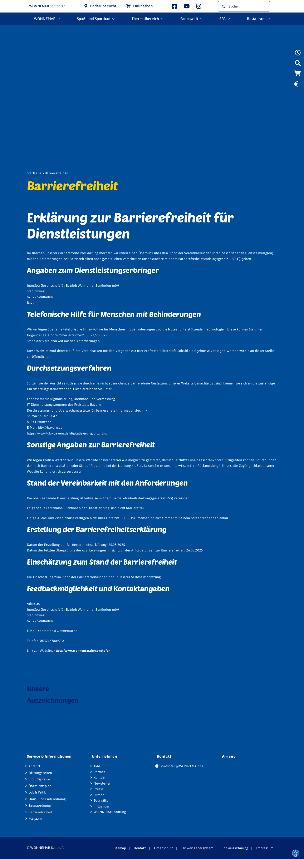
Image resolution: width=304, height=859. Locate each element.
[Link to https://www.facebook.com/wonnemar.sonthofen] (174, 6)
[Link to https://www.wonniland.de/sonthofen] (297, 95)
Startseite (34, 173)
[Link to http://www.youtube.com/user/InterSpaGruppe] (186, 6)
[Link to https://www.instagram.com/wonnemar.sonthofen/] (198, 6)
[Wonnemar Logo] (16, 4)
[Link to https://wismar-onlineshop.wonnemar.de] (297, 75)
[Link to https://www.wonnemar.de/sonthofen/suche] (298, 64)
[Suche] (244, 6)
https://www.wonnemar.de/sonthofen (82, 650)
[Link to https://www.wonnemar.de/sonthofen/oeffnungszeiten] (298, 54)
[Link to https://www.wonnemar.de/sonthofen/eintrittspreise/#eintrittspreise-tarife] (296, 85)
